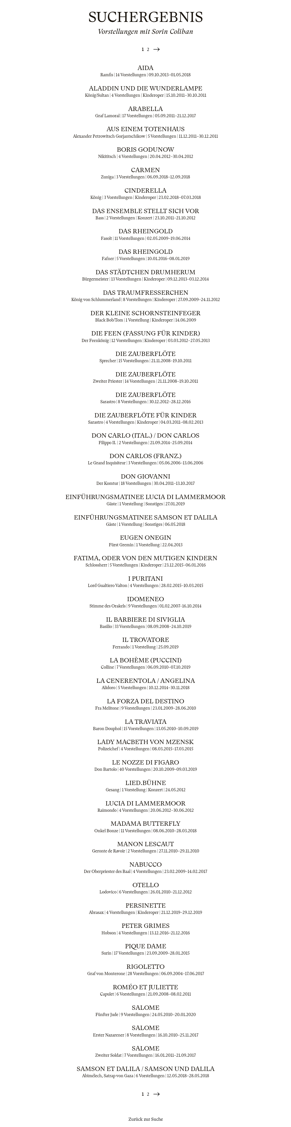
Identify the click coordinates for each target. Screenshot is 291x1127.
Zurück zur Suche (145, 1119)
